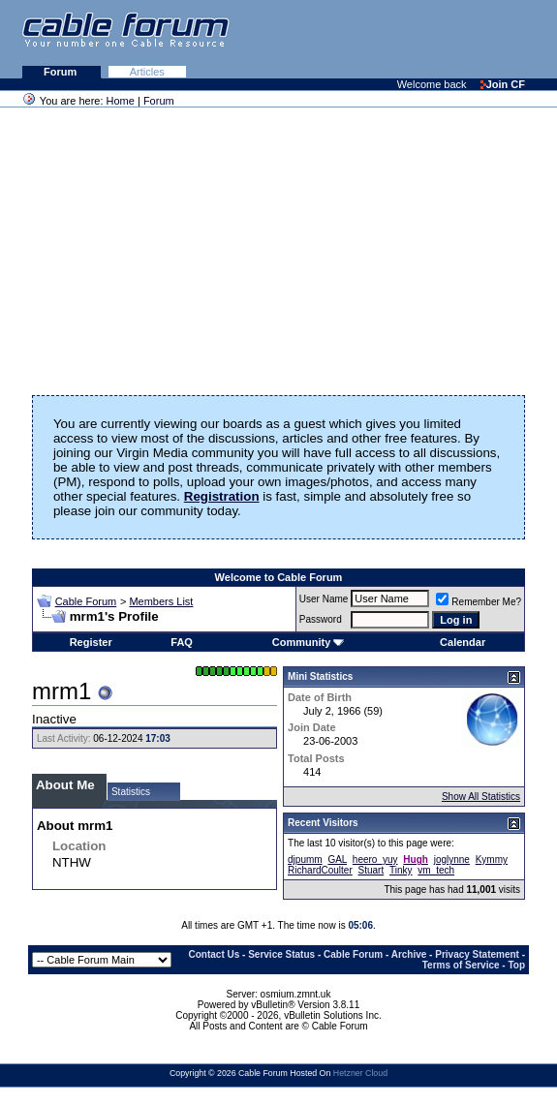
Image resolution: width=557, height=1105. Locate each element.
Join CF (502, 84)
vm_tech (436, 870)
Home (121, 101)
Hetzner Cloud (360, 1073)
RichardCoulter (320, 870)
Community (308, 642)
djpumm (305, 859)
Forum (61, 71)
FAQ (181, 642)
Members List (161, 601)
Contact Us (214, 954)
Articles (147, 71)
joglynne (452, 859)
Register (91, 642)
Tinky (401, 870)
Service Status (281, 954)
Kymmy (492, 859)
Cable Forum (86, 601)
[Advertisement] (320, 39)
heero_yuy (375, 859)
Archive (409, 954)
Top (516, 965)
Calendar (462, 642)
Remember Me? (478, 602)
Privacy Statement (477, 954)
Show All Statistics (481, 796)
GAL (337, 859)
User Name (324, 599)
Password (320, 619)
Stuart (371, 870)
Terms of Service (461, 965)
